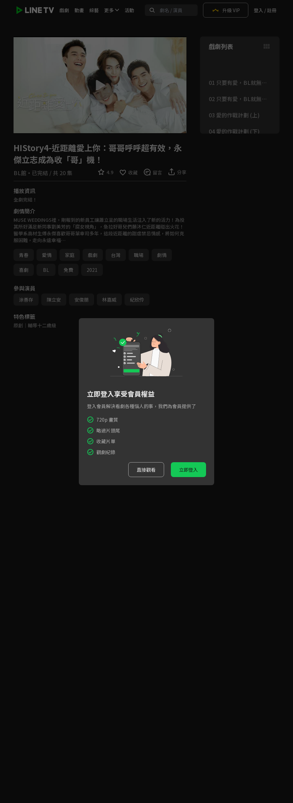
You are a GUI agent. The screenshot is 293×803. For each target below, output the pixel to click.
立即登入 (188, 469)
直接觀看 (146, 469)
